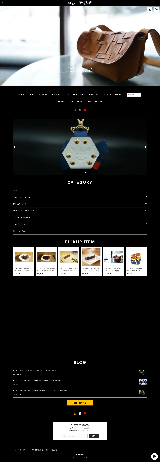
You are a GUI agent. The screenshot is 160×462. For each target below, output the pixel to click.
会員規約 (55, 450)
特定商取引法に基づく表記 (40, 450)
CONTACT (93, 95)
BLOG (67, 95)
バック (15, 190)
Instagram (106, 95)
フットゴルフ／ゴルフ (20, 224)
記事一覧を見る (80, 403)
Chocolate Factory (20, 231)
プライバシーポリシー (21, 450)
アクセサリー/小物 (19, 204)
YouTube (119, 95)
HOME (21, 95)
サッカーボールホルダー (21, 217)
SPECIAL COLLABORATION (23, 211)
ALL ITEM (43, 95)
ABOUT (31, 95)
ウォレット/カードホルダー (22, 197)
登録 (93, 436)
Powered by (80, 458)
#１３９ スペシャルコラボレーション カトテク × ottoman (80, 101)
